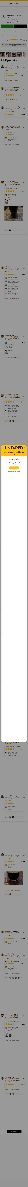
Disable (14, 468)
